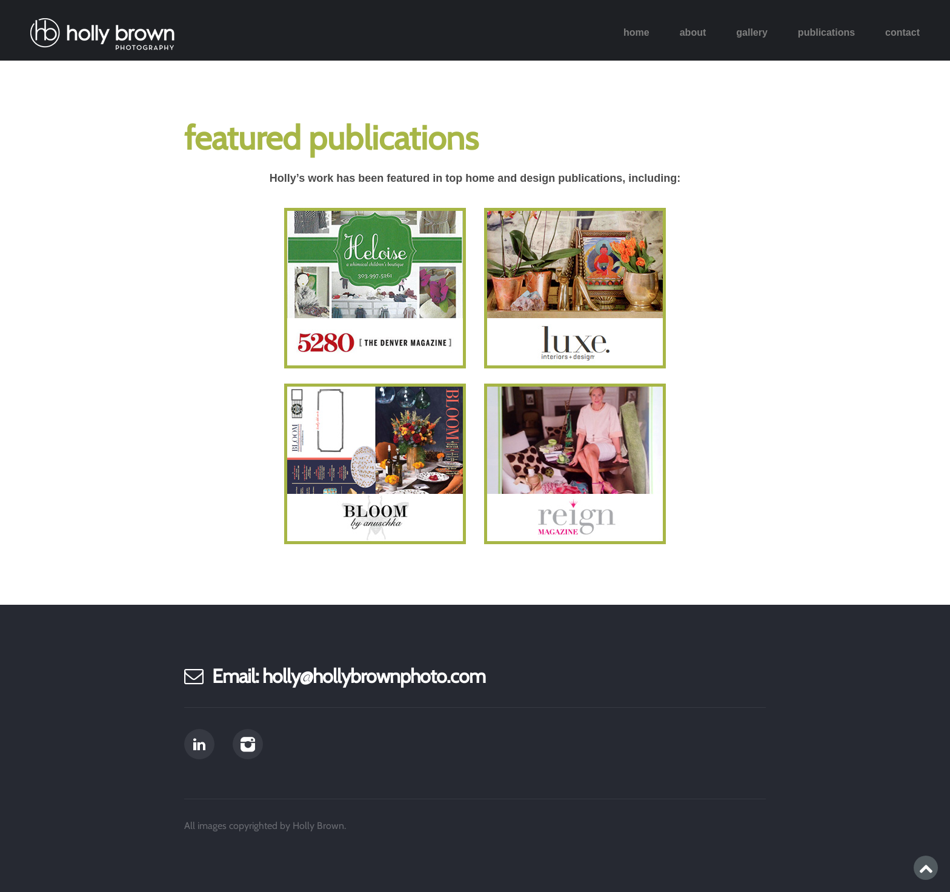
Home (636, 32)
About (693, 32)
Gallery (752, 32)
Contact (902, 32)
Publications (826, 32)
